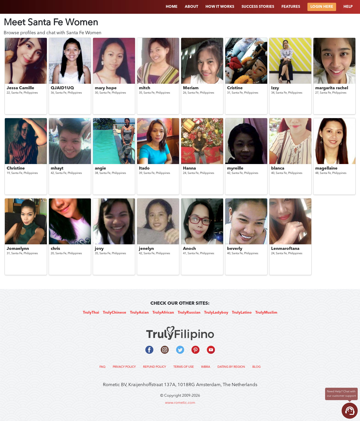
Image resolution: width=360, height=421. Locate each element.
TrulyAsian (139, 313)
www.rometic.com (180, 403)
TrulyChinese (114, 313)
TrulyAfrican (163, 313)
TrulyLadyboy (216, 313)
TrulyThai (91, 313)
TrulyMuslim (266, 313)
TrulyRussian (189, 313)
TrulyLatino (242, 313)
